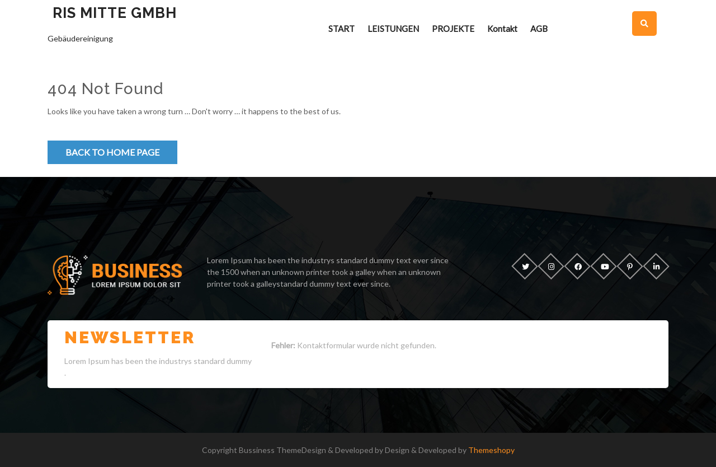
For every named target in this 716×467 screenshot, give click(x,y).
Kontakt (502, 29)
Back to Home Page (112, 152)
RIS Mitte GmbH (115, 12)
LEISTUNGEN (393, 29)
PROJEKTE (453, 29)
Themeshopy (491, 450)
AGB (539, 29)
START (341, 29)
